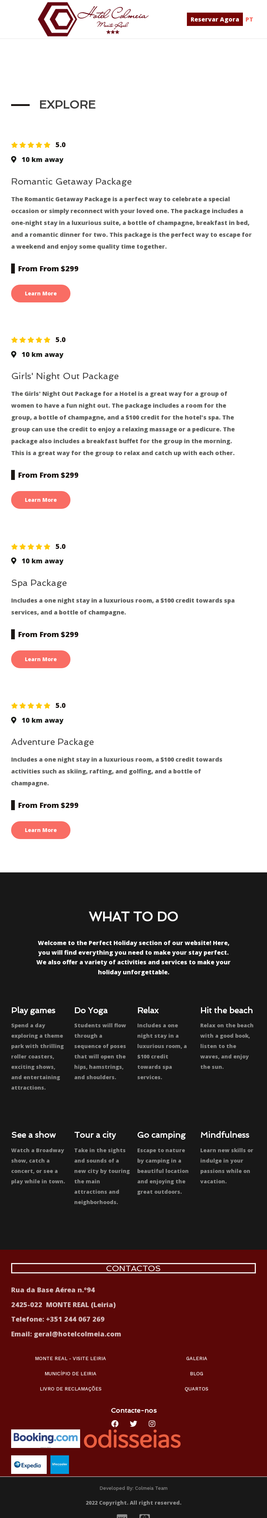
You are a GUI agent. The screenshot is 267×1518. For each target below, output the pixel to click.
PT (249, 19)
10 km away (42, 159)
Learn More (41, 293)
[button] (215, 19)
